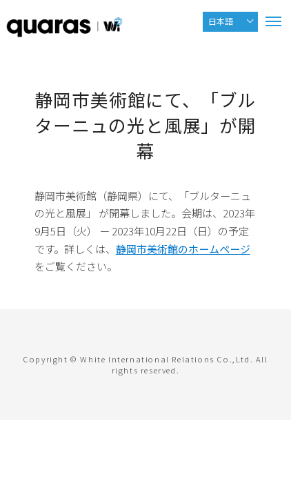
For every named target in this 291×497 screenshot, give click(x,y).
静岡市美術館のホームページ (183, 249)
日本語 (220, 21)
